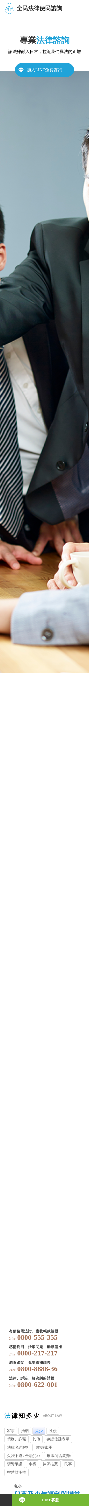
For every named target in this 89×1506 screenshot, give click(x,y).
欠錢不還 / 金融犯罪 (23, 1456)
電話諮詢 (6, 1500)
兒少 (39, 1431)
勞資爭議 (14, 1464)
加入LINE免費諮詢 (44, 70)
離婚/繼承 (44, 1447)
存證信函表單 (58, 1439)
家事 (11, 1431)
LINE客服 (50, 1500)
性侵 (53, 1431)
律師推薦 (50, 1464)
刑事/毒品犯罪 (58, 1456)
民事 (68, 1464)
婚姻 (25, 1431)
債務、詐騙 (16, 1439)
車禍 (32, 1464)
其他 (36, 1439)
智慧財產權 (16, 1472)
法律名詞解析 (18, 1447)
